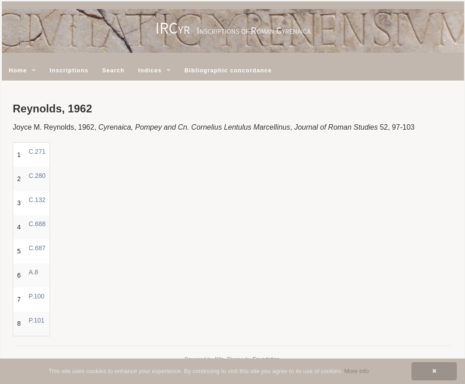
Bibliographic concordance (228, 70)
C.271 (37, 151)
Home (18, 70)
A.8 (33, 272)
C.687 (37, 248)
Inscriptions (69, 70)
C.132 (37, 199)
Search (113, 70)
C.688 (37, 223)
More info (356, 371)
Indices (150, 70)
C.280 (37, 175)
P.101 (37, 320)
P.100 (37, 296)
